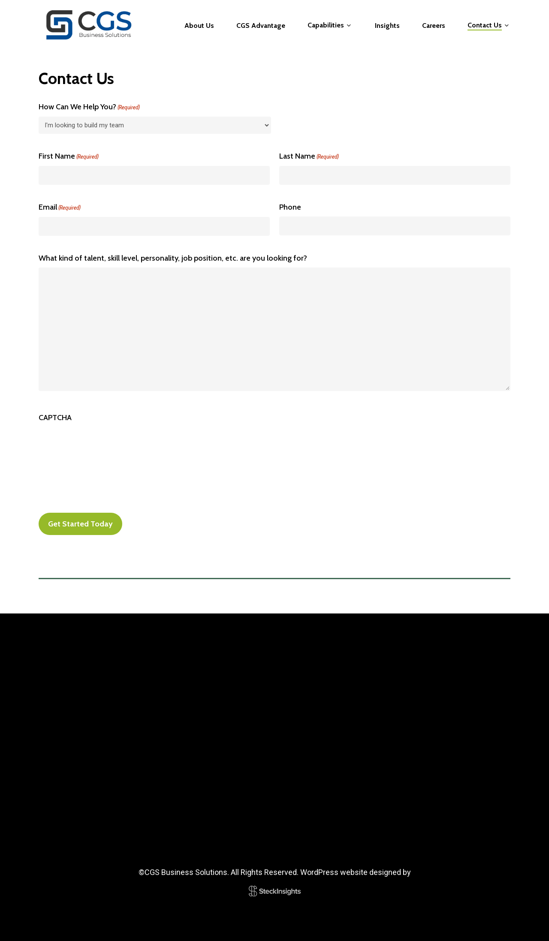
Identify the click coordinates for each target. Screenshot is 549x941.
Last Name (309, 156)
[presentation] (104, 443)
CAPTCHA (55, 417)
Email (60, 207)
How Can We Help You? (89, 107)
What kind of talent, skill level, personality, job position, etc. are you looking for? (173, 258)
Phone (290, 207)
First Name (69, 156)
